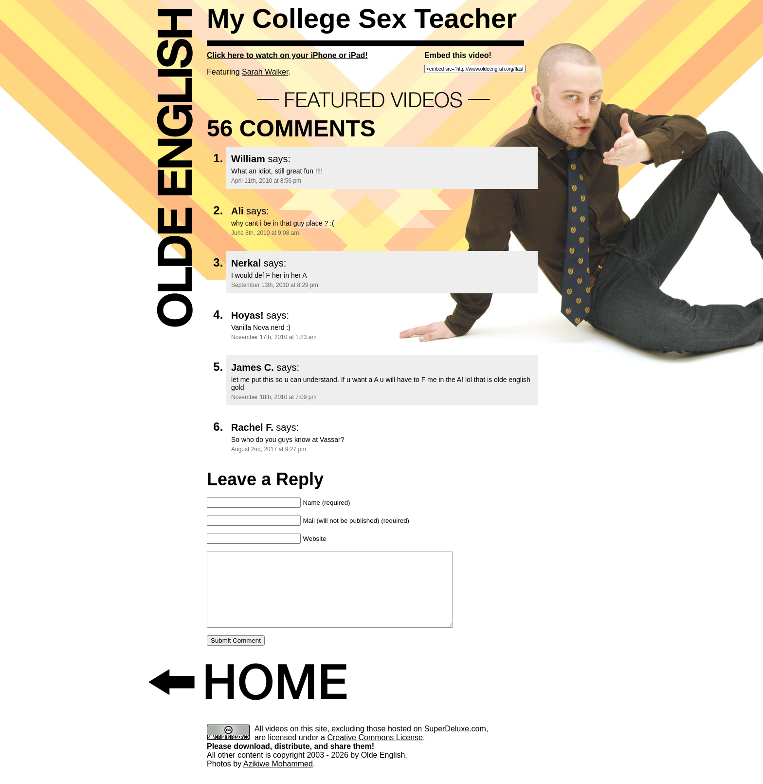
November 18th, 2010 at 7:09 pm (273, 397)
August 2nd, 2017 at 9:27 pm (268, 449)
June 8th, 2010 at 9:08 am (265, 232)
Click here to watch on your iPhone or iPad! (287, 55)
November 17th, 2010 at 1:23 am (273, 337)
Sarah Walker (265, 72)
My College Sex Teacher (362, 18)
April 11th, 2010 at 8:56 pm (266, 180)
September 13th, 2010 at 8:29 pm (274, 285)
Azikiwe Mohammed (278, 778)
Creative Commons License (375, 752)
